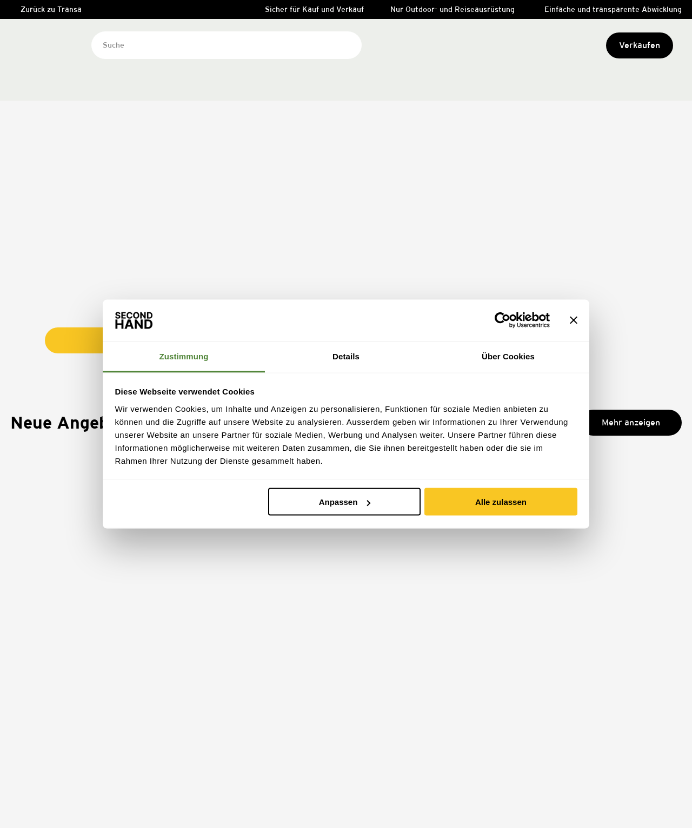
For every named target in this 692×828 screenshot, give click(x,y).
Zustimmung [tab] (184, 355)
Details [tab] (346, 355)
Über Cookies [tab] (508, 355)
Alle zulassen (501, 502)
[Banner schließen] (573, 320)
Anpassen (345, 502)
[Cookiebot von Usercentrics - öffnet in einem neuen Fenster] (502, 320)
